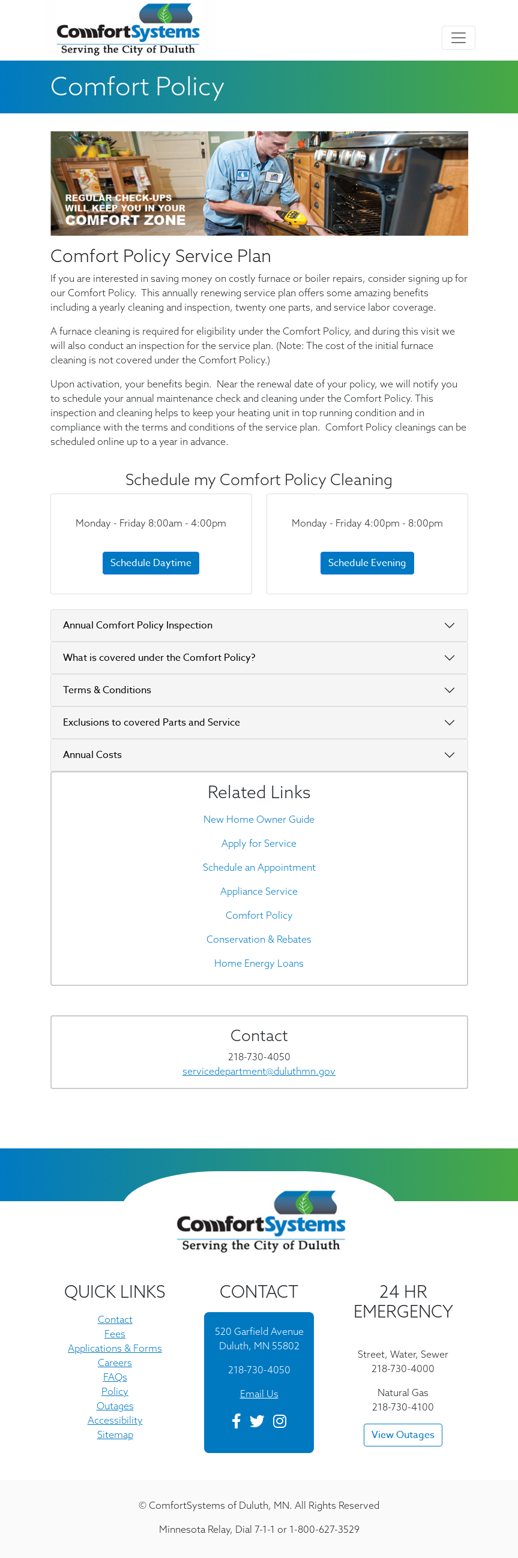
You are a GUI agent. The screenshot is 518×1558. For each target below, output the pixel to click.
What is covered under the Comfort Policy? (159, 658)
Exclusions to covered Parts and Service (151, 722)
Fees (114, 1334)
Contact (115, 1319)
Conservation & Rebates (259, 939)
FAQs (115, 1377)
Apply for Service (259, 843)
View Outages (403, 1435)
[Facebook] (236, 1423)
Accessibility (115, 1420)
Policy (114, 1391)
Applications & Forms (115, 1348)
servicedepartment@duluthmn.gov (259, 1071)
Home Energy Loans (259, 963)
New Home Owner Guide (259, 819)
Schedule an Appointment (259, 867)
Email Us (259, 1394)
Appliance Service (259, 891)
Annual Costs (92, 755)
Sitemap (115, 1434)
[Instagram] (279, 1423)
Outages (115, 1406)
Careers (115, 1362)
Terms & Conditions (107, 690)
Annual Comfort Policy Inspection (137, 625)
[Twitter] (257, 1423)
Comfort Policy (259, 915)
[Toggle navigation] (458, 38)
